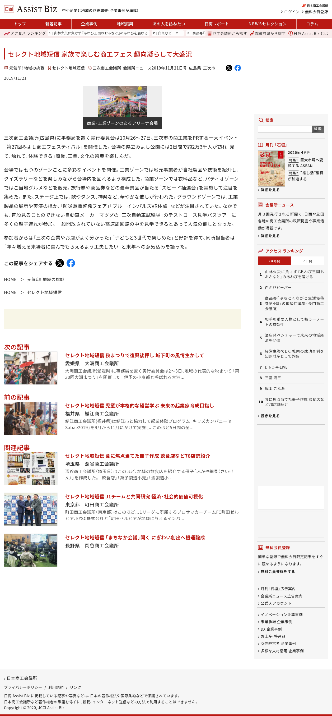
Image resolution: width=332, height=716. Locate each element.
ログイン (292, 11)
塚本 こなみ (275, 388)
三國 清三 (273, 377)
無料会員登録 (316, 11)
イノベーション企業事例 (282, 614)
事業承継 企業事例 (276, 622)
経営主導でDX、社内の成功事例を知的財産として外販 (294, 354)
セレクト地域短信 (68, 68)
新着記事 (53, 23)
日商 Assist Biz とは (308, 33)
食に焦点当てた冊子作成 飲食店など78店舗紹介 (294, 402)
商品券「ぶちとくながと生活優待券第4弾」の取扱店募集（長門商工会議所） (294, 303)
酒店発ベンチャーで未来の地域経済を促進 (294, 338)
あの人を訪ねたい (169, 23)
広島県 (195, 68)
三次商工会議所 (107, 68)
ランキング (25, 33)
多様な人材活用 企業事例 (282, 650)
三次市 (209, 68)
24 (274, 260)
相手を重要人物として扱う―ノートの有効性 (294, 322)
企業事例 (89, 23)
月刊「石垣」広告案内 (278, 588)
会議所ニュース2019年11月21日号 (155, 68)
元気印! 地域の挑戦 (27, 68)
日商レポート (217, 23)
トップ (20, 23)
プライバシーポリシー (23, 687)
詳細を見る (270, 189)
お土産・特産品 (273, 636)
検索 (318, 128)
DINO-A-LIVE (276, 367)
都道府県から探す (268, 33)
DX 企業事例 (271, 629)
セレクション (268, 24)
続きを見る (270, 415)
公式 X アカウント (276, 603)
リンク (75, 687)
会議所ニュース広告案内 (282, 596)
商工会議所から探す (227, 33)
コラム (312, 23)
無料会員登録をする (278, 571)
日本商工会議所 (22, 678)
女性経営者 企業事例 (278, 643)
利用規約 (56, 687)
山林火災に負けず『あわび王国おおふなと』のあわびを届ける (101, 33)
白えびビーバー (170, 33)
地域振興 (125, 23)
